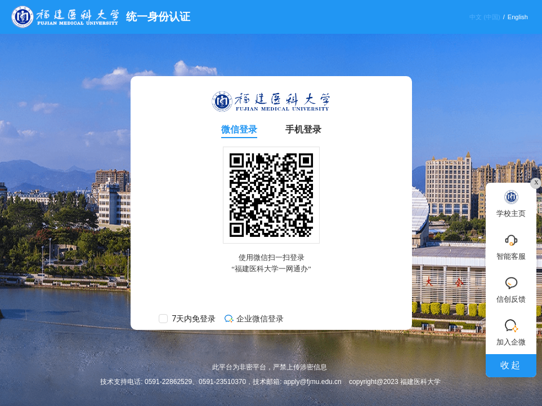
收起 (511, 365)
